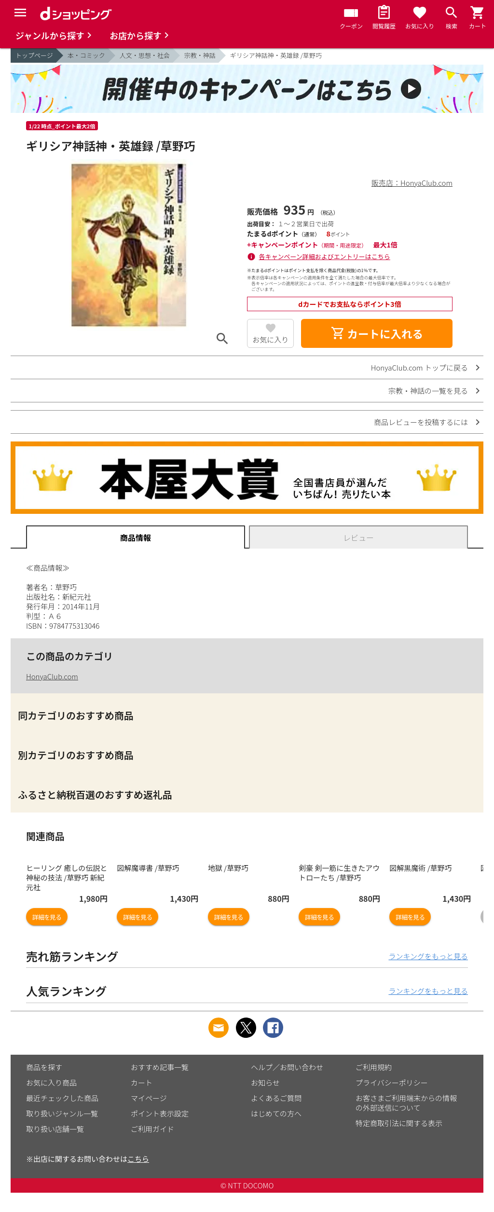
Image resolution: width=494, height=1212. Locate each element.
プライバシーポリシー (392, 1082)
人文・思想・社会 (145, 55)
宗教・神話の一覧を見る (428, 390)
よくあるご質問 (276, 1098)
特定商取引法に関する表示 (399, 1123)
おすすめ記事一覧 (160, 1067)
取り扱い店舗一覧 (55, 1129)
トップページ (34, 55)
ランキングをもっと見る (428, 956)
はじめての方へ (276, 1113)
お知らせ (265, 1082)
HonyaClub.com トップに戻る (419, 367)
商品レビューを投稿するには (421, 422)
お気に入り (270, 339)
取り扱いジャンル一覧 (62, 1113)
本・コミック (86, 55)
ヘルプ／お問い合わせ (287, 1067)
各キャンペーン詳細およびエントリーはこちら (324, 256)
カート (141, 1082)
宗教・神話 (200, 55)
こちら (138, 1159)
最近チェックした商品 (62, 1098)
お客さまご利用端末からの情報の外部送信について (406, 1103)
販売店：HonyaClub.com (412, 183)
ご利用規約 (374, 1067)
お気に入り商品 (51, 1082)
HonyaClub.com (52, 676)
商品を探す (44, 1067)
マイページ (149, 1098)
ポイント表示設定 (160, 1113)
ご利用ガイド (152, 1129)
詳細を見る (46, 917)
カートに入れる (376, 333)
